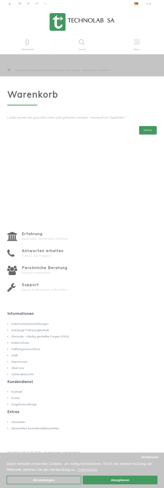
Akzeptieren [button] (120, 480)
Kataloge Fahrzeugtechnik (30, 330)
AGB (14, 355)
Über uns (17, 368)
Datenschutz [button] (88, 469)
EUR (149, 3)
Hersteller (18, 422)
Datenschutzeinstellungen (30, 324)
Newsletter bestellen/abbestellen (35, 428)
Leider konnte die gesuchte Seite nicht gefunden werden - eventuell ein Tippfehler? (63, 70)
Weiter (147, 130)
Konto (15, 398)
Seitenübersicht (22, 374)
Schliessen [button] (150, 457)
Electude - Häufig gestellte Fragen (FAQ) (40, 336)
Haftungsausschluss (25, 349)
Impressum (19, 361)
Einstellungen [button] (44, 480)
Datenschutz (20, 342)
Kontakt (16, 391)
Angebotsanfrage (24, 404)
